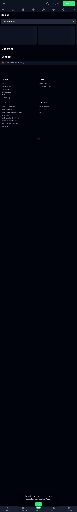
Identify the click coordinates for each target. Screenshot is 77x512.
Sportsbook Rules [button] (8, 109)
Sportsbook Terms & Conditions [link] (13, 112)
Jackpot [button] (5, 95)
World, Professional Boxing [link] (14, 62)
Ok (38, 504)
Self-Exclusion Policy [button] (9, 121)
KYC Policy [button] (5, 115)
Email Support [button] (44, 107)
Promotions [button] (43, 83)
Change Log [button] (43, 109)
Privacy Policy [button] (7, 126)
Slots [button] (3, 83)
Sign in (56, 3)
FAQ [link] (40, 112)
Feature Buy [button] (6, 98)
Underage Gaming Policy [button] (10, 118)
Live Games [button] (6, 89)
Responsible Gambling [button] (10, 123)
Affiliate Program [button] (45, 86)
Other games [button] (6, 92)
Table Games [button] (6, 86)
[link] (3, 9)
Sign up (69, 3)
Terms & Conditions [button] (8, 107)
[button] (38, 63)
